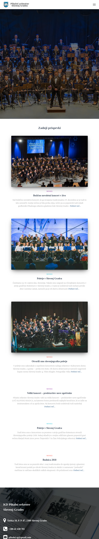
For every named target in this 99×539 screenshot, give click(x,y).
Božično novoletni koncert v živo (49, 195)
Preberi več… (75, 206)
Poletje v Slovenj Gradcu (49, 278)
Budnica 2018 (49, 460)
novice (49, 191)
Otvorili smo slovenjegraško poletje (49, 361)
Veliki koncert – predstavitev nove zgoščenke (49, 393)
